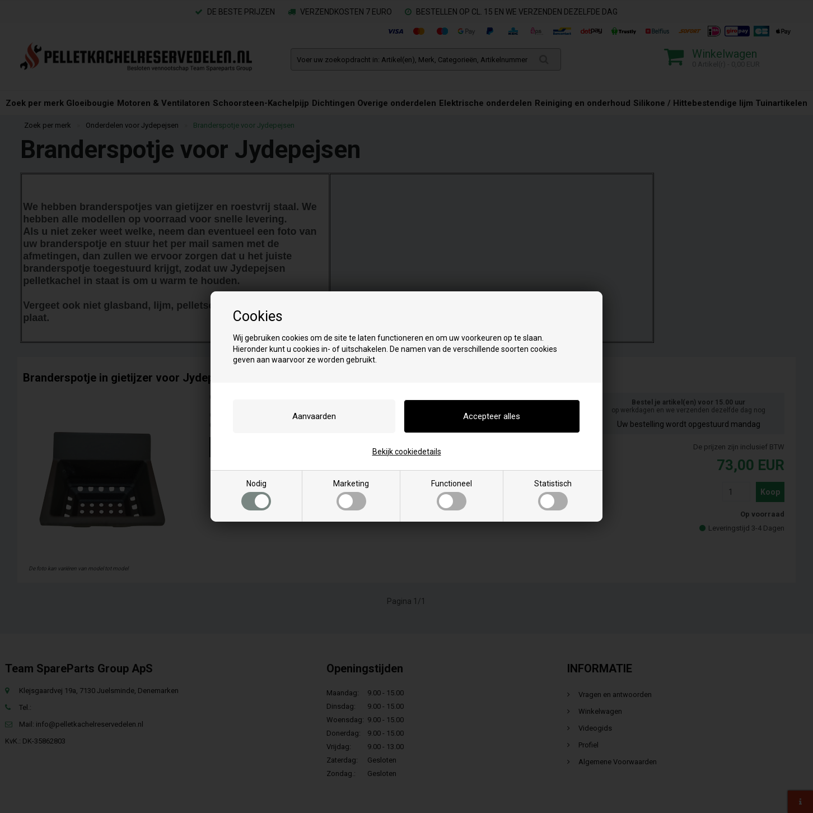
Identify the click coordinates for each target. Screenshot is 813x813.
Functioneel (451, 494)
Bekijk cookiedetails (406, 451)
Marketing (351, 494)
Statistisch (553, 494)
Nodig (256, 494)
